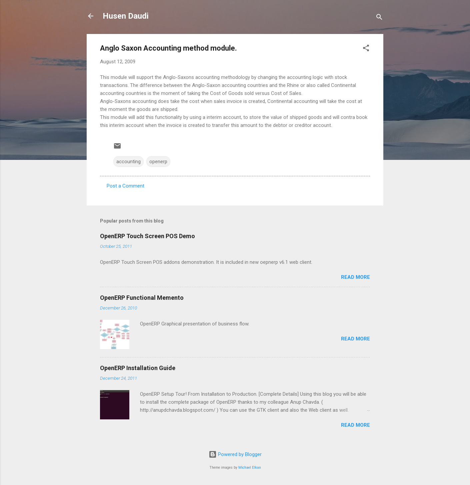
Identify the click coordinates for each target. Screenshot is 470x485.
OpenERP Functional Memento (142, 297)
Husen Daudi (126, 16)
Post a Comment (125, 186)
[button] (366, 49)
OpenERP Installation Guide (137, 367)
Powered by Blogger (235, 454)
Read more (355, 277)
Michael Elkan (249, 467)
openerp (158, 162)
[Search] (379, 18)
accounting (128, 162)
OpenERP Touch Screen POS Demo (147, 236)
